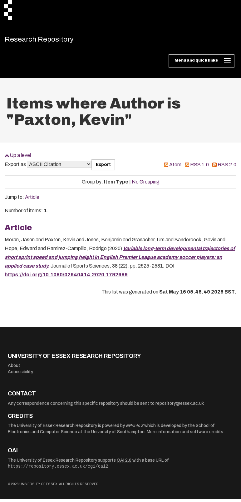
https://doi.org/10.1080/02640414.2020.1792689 (66, 277)
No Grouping (146, 184)
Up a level (20, 158)
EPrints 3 (134, 428)
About (14, 368)
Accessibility (20, 374)
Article (32, 200)
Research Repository (48, 41)
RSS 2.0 (227, 167)
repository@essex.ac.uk (179, 406)
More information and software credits (185, 434)
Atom (175, 167)
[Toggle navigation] (201, 63)
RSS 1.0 (199, 167)
